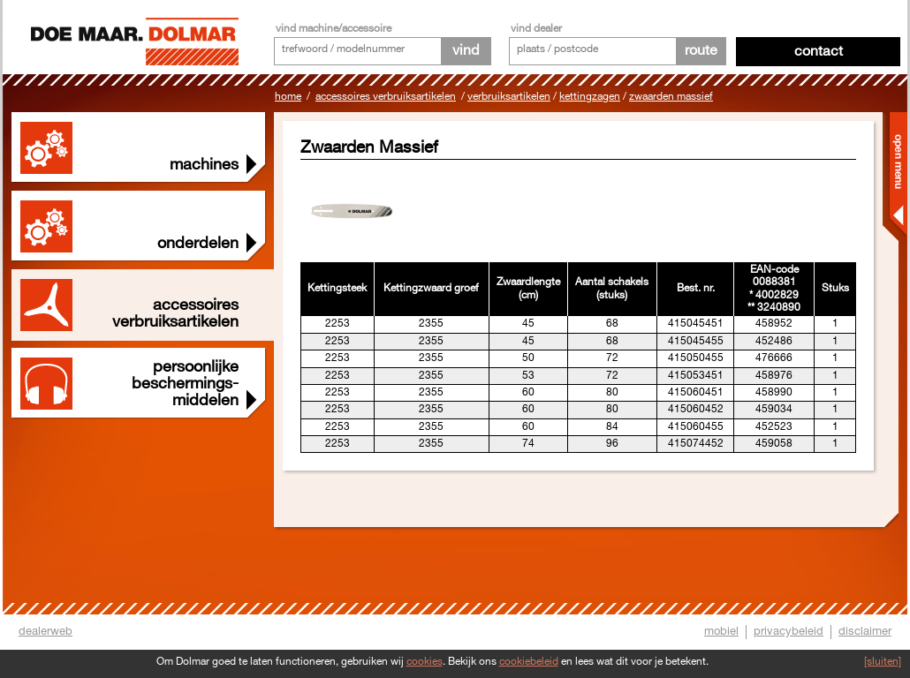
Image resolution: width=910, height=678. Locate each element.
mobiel (721, 631)
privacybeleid (788, 631)
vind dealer (536, 29)
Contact (818, 51)
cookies (424, 662)
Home (288, 97)
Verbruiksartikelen (508, 97)
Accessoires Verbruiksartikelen (385, 97)
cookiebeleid (528, 662)
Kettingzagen (589, 97)
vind (465, 50)
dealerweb (45, 631)
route (701, 50)
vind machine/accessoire (333, 29)
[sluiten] (882, 662)
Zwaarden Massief (671, 97)
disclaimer (864, 631)
